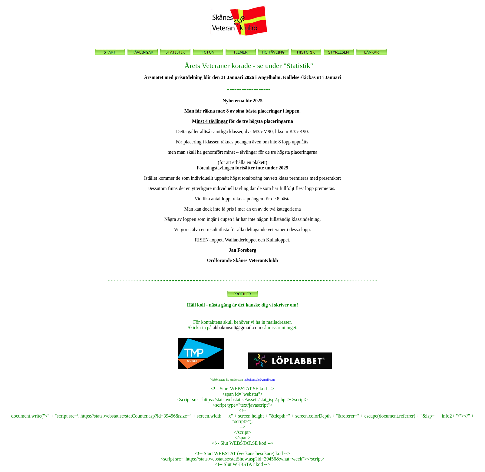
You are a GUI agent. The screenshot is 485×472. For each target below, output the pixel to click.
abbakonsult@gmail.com (259, 379)
